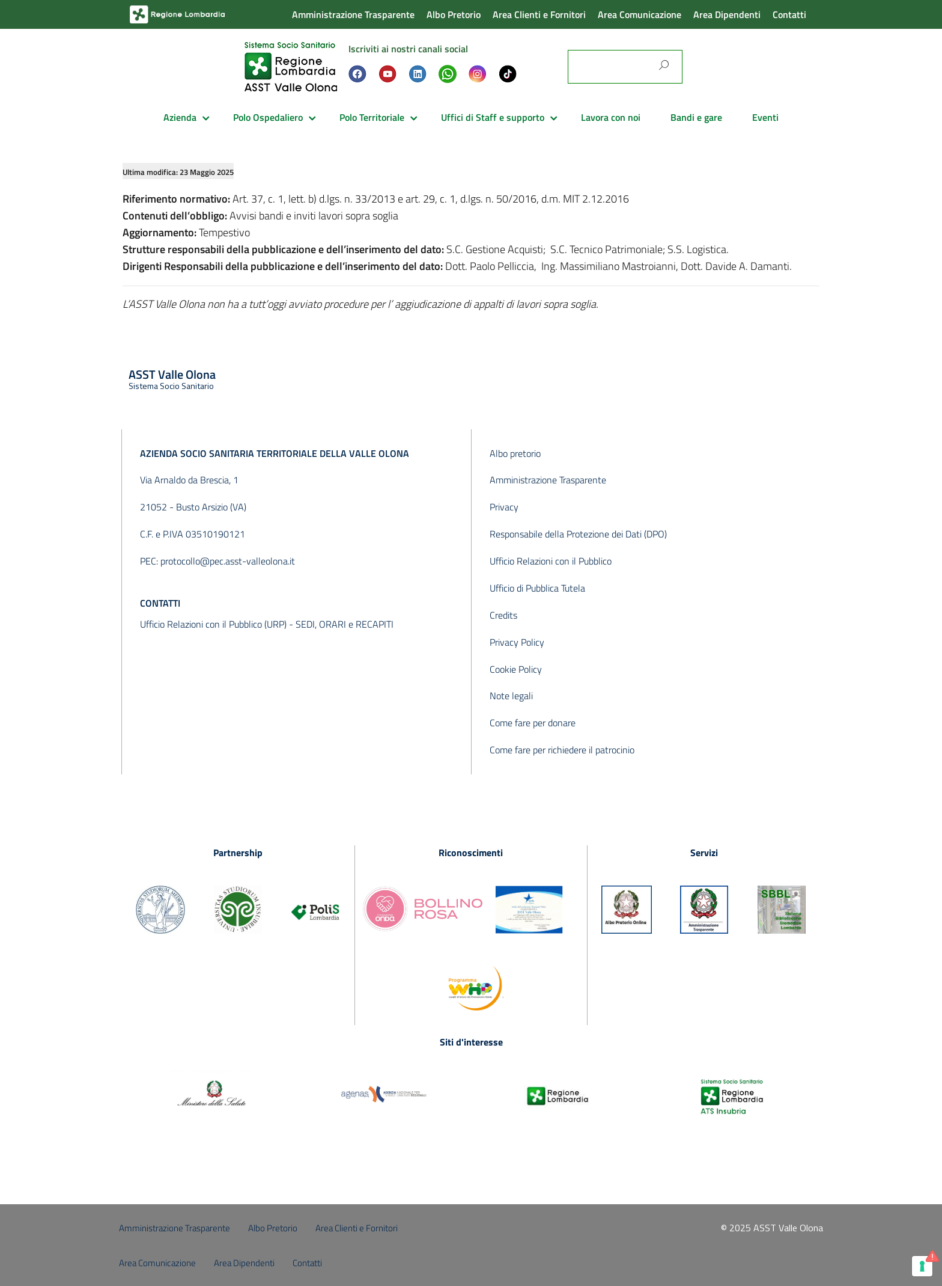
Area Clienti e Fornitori (539, 14)
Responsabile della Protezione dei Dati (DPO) (578, 534)
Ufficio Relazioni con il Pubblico (551, 561)
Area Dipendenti (727, 14)
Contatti (789, 14)
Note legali (511, 695)
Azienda (179, 117)
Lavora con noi (610, 117)
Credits (503, 615)
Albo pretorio (515, 453)
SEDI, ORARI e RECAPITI (345, 624)
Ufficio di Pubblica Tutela (537, 588)
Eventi (765, 117)
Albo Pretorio (454, 14)
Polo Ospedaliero (268, 117)
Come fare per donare (533, 722)
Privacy (504, 507)
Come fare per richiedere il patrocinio (562, 750)
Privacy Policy (517, 642)
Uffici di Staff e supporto (492, 117)
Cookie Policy (516, 669)
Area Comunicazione (639, 14)
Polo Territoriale (371, 117)
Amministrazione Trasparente (353, 14)
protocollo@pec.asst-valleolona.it (227, 561)
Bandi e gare (696, 117)
